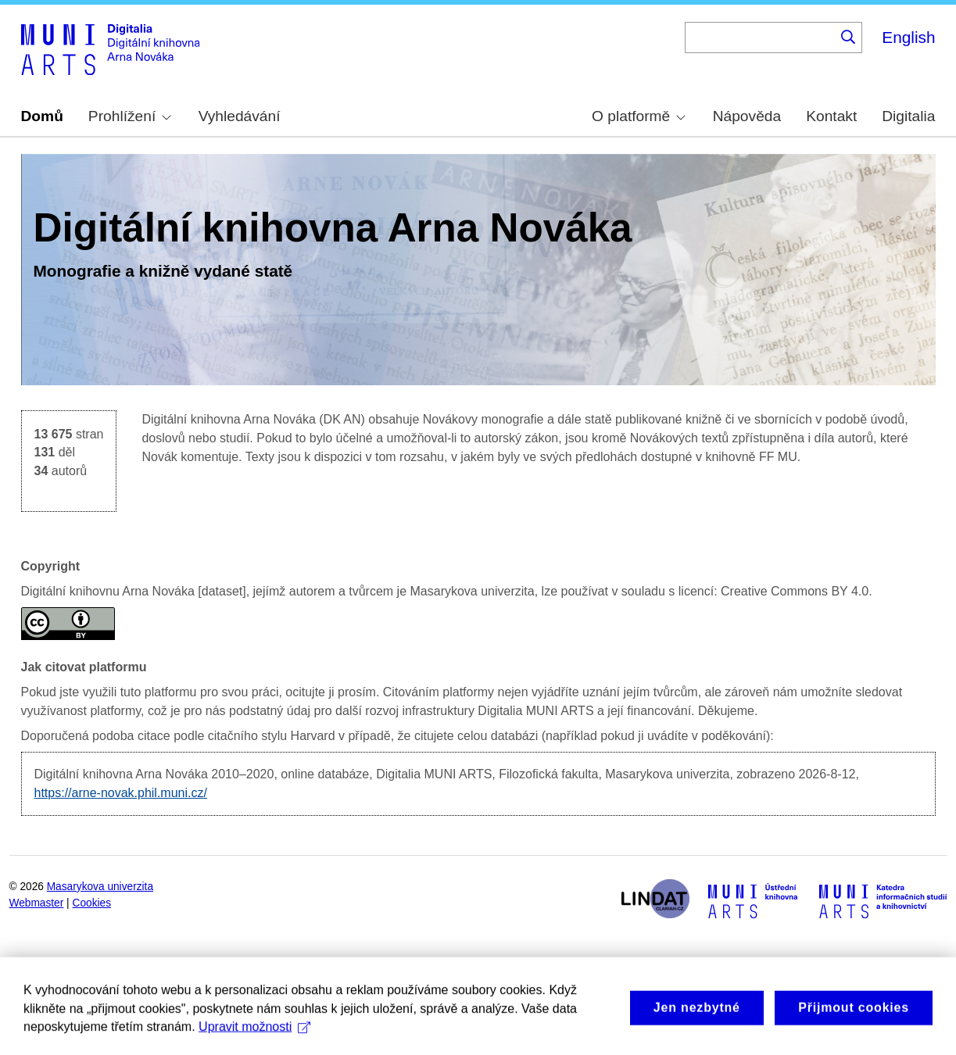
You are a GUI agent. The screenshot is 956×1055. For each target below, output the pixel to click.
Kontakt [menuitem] (831, 116)
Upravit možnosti (254, 1036)
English (908, 37)
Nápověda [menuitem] (747, 116)
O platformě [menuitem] (639, 116)
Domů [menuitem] (42, 116)
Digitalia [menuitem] (908, 116)
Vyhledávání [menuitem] (240, 116)
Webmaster (36, 903)
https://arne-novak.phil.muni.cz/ (120, 792)
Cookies (92, 903)
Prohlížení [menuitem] (129, 116)
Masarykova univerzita (100, 886)
